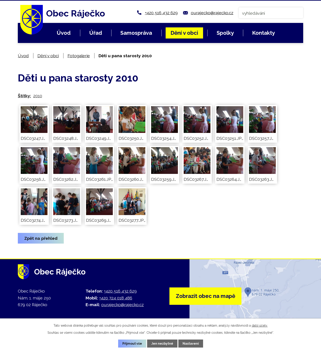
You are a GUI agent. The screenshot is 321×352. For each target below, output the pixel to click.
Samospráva (136, 33)
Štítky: (24, 95)
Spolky (225, 33)
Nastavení (191, 343)
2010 (37, 95)
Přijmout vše (132, 343)
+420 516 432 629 (161, 12)
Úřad (95, 33)
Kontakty (263, 33)
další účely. (260, 325)
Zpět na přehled (41, 238)
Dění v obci (184, 33)
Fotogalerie (79, 55)
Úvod (64, 33)
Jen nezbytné (162, 343)
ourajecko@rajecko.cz (212, 12)
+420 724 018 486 (115, 297)
